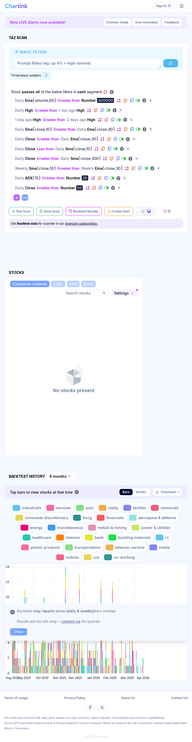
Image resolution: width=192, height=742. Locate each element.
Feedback (172, 22)
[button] (171, 63)
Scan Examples (146, 22)
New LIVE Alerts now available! (38, 22)
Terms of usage (16, 698)
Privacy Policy (74, 698)
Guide (117, 22)
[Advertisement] (166, 376)
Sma (29, 129)
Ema (29, 100)
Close (30, 139)
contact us (70, 621)
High (29, 110)
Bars (126, 492)
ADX (29, 178)
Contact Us (179, 698)
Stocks (141, 492)
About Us (128, 698)
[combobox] (61, 476)
